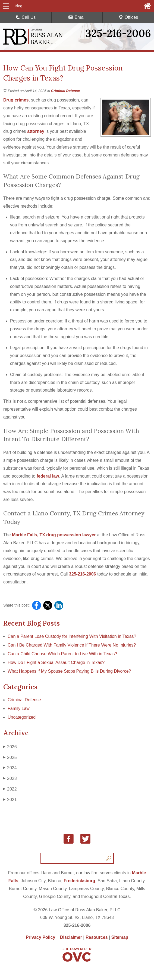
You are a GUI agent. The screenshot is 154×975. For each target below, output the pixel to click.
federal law (48, 476)
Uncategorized (22, 717)
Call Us (26, 17)
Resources (97, 937)
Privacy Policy (40, 937)
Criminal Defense (65, 91)
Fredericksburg (79, 880)
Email (76, 17)
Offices (128, 17)
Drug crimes (16, 100)
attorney (35, 131)
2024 (10, 768)
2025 (10, 757)
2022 (10, 789)
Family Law (19, 708)
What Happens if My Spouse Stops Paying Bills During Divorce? (69, 671)
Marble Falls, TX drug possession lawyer (54, 535)
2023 (10, 778)
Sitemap (119, 937)
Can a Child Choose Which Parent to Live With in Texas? (62, 653)
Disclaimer (71, 937)
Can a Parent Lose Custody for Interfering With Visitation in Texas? (72, 636)
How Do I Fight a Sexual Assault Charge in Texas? (56, 662)
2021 (10, 800)
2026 (10, 747)
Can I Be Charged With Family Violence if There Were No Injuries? (72, 645)
